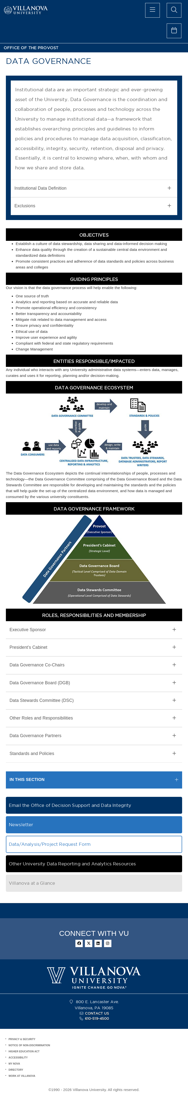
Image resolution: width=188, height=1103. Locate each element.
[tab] (94, 188)
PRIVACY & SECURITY (22, 1039)
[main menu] (152, 10)
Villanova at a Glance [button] (32, 883)
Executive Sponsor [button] (93, 629)
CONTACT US (97, 1013)
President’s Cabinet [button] (93, 647)
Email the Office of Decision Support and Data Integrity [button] (70, 805)
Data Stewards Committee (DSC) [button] (93, 700)
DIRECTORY (16, 1069)
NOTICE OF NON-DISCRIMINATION (29, 1045)
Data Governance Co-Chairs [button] (93, 665)
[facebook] (79, 943)
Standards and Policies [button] (93, 753)
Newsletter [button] (21, 824)
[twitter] (88, 943)
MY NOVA (14, 1063)
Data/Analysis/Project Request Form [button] (50, 844)
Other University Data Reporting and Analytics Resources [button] (72, 863)
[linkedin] (98, 943)
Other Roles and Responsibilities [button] (93, 718)
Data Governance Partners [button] (93, 735)
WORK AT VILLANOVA (22, 1076)
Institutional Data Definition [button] (92, 188)
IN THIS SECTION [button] (27, 779)
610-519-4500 (97, 1019)
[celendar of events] (174, 30)
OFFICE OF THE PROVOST (31, 48)
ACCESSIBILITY (18, 1057)
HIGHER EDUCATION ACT (24, 1051)
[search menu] (174, 10)
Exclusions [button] (92, 206)
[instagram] (107, 943)
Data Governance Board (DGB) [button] (93, 683)
